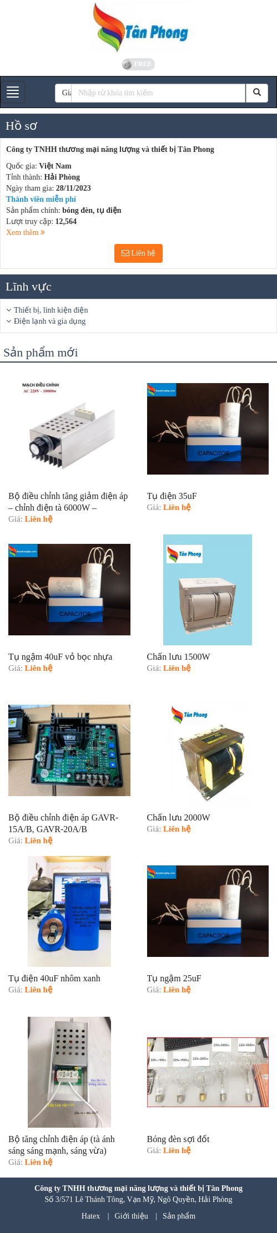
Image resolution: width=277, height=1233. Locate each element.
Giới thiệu (131, 1216)
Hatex (91, 1216)
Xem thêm (25, 232)
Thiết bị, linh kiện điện (51, 310)
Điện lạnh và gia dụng (49, 321)
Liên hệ (139, 253)
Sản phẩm (179, 1216)
